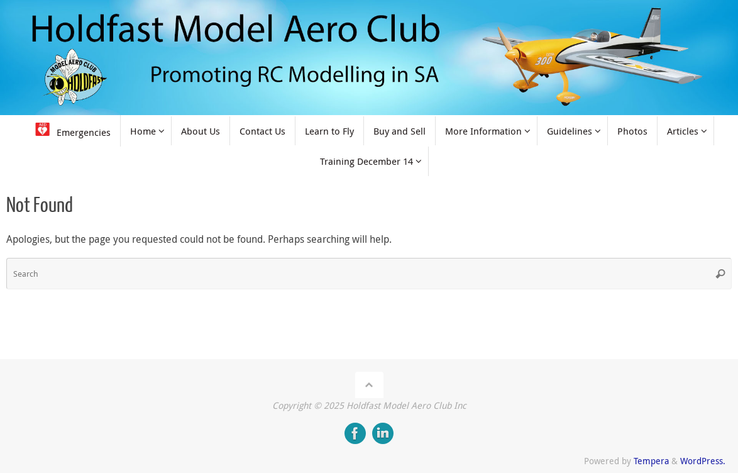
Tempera (651, 461)
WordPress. (702, 461)
